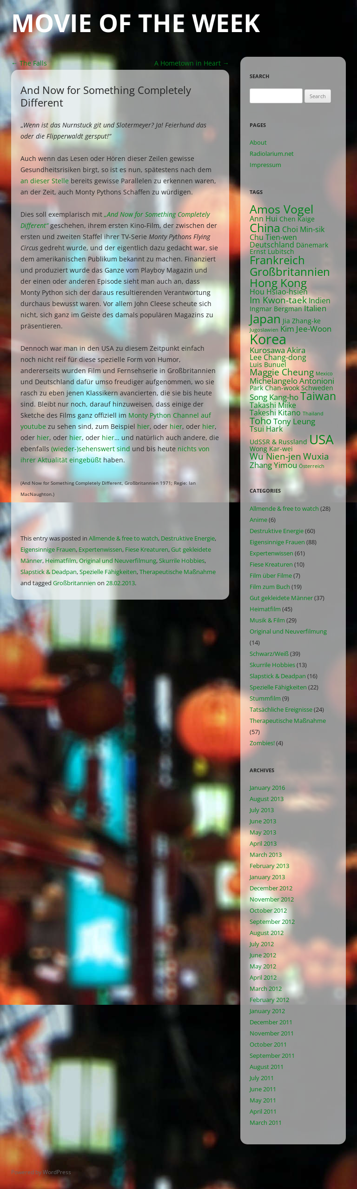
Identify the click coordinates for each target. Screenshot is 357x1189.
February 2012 (269, 999)
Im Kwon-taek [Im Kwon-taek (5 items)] (278, 300)
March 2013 (266, 854)
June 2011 (263, 1089)
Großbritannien (74, 583)
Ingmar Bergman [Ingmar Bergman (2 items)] (276, 308)
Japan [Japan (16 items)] (265, 318)
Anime (258, 519)
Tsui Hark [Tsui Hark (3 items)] (266, 429)
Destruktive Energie (188, 538)
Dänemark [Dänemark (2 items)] (312, 244)
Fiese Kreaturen (146, 549)
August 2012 (267, 932)
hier (143, 426)
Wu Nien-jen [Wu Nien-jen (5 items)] (275, 456)
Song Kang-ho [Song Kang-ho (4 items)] (274, 397)
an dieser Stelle (44, 180)
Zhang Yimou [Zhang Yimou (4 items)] (273, 465)
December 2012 (271, 888)
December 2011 (271, 1022)
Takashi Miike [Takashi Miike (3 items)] (273, 405)
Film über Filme (271, 575)
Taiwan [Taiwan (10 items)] (318, 396)
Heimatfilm (60, 560)
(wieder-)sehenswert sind (90, 448)
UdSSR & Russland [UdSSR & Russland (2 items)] (278, 441)
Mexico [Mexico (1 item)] (324, 373)
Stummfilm (265, 698)
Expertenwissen (100, 549)
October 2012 (268, 910)
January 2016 (267, 787)
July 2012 (262, 944)
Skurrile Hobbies (182, 560)
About (258, 142)
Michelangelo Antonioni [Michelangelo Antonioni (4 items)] (292, 380)
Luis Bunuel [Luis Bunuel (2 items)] (268, 364)
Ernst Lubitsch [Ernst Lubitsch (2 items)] (272, 251)
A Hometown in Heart (191, 63)
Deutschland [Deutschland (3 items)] (272, 245)
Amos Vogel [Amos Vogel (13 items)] (281, 209)
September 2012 (272, 921)
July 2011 (262, 1078)
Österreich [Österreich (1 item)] (311, 466)
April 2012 (263, 977)
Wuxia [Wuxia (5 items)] (316, 456)
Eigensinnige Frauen (48, 549)
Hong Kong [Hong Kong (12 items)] (278, 282)
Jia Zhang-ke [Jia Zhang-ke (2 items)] (302, 320)
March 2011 (266, 1122)
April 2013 (263, 843)
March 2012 (266, 988)
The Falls (29, 63)
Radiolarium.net (272, 153)
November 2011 (272, 1033)
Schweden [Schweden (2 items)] (317, 387)
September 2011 (272, 1055)
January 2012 (267, 1011)
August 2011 (267, 1066)
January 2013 (267, 877)
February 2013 (269, 866)
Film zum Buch (270, 586)
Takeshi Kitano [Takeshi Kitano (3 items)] (275, 412)
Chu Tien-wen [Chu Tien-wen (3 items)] (273, 237)
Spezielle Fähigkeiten (108, 572)
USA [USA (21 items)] (321, 439)
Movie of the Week (135, 23)
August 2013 (267, 799)
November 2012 (272, 899)
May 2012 (263, 966)
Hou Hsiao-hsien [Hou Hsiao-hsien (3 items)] (279, 292)
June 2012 (263, 955)
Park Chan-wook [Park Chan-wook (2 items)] (274, 387)
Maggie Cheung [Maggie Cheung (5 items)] (282, 372)
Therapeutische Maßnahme (177, 572)
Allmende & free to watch (123, 538)
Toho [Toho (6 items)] (260, 420)
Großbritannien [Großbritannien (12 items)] (290, 271)
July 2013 (262, 810)
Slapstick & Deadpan (48, 572)
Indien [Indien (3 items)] (320, 300)
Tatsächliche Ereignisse (281, 709)
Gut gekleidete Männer (281, 598)
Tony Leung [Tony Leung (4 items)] (294, 421)
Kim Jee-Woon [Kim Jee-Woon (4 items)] (305, 328)
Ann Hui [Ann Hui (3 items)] (264, 219)
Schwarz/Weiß (269, 653)
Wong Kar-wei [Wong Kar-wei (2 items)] (271, 448)
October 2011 (268, 1044)
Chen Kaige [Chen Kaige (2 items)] (297, 218)
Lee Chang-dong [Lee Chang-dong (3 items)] (278, 357)
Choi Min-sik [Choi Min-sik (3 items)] (303, 229)
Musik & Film (267, 620)
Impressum (265, 164)
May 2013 (263, 832)
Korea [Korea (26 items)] (268, 339)
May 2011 (263, 1100)
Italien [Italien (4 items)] (315, 308)
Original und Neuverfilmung (117, 560)
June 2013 (263, 821)
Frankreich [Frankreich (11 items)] (277, 260)
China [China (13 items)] (265, 227)
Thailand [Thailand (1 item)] (313, 413)
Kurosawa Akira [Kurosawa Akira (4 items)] (277, 350)
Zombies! (262, 743)
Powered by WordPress (41, 1172)
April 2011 (263, 1111)
